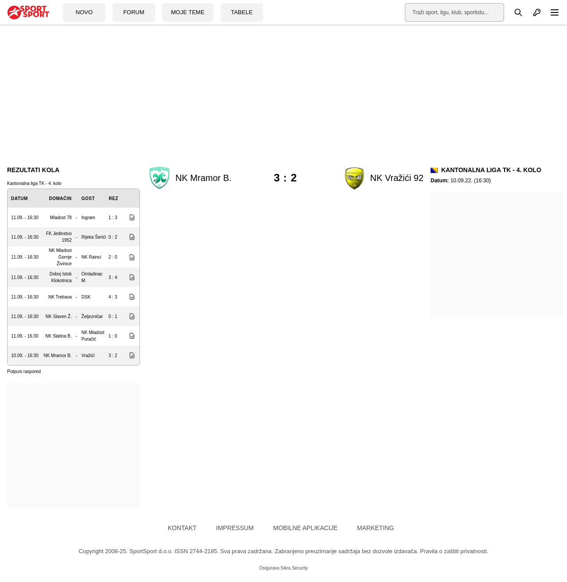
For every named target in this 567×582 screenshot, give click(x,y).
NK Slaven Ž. (59, 316)
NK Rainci (91, 257)
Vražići (88, 355)
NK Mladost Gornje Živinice (60, 257)
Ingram (88, 217)
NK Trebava (60, 297)
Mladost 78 (61, 217)
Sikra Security (294, 568)
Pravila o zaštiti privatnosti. (454, 551)
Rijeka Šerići (94, 237)
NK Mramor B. (57, 355)
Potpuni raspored (24, 371)
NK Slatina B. (58, 336)
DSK (86, 297)
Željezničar (92, 316)
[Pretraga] (513, 12)
